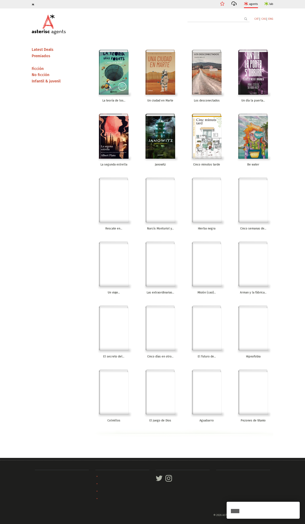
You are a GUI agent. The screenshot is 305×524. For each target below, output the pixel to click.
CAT (256, 19)
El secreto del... (113, 356)
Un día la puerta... (253, 100)
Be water (253, 164)
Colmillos (113, 420)
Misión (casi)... (206, 292)
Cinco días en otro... (160, 356)
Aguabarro (207, 420)
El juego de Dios (160, 420)
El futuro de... (207, 356)
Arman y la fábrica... (253, 292)
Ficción (38, 68)
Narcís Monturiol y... (160, 228)
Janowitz (160, 164)
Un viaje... (114, 292)
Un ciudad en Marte (160, 100)
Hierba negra (206, 228)
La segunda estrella (113, 164)
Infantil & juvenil (46, 81)
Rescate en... (113, 228)
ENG (270, 19)
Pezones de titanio (253, 420)
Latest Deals (42, 49)
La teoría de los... (113, 100)
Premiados (41, 56)
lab (271, 4)
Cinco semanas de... (253, 228)
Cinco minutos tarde (206, 164)
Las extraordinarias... (160, 292)
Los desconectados (207, 100)
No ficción (40, 74)
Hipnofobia (253, 356)
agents (253, 4)
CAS (263, 19)
